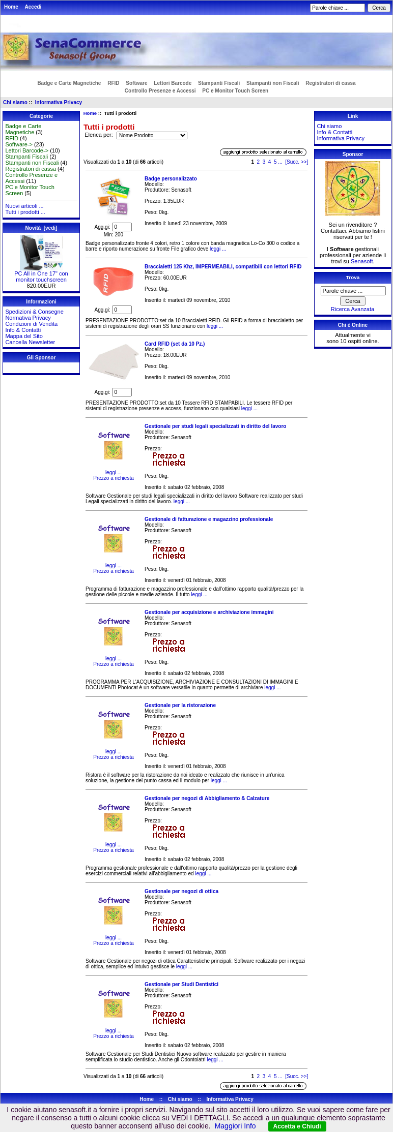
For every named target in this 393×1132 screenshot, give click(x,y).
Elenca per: (100, 135)
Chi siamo (15, 102)
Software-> (19, 144)
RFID (113, 83)
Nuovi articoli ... (24, 206)
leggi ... (217, 249)
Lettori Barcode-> (26, 150)
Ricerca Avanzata (352, 309)
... (280, 162)
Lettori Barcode (172, 83)
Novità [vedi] (41, 228)
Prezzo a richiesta (113, 478)
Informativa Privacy (58, 102)
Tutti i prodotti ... (25, 212)
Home (11, 7)
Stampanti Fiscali (219, 83)
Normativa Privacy (27, 318)
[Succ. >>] (296, 162)
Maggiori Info (235, 1126)
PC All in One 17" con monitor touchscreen (41, 274)
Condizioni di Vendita (31, 324)
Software (136, 83)
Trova (352, 277)
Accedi (33, 7)
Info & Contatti (23, 330)
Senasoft (362, 261)
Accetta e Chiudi (297, 1126)
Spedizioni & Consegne (34, 312)
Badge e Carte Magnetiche (69, 83)
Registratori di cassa (330, 83)
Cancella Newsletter (30, 342)
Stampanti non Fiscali (272, 83)
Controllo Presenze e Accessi (160, 91)
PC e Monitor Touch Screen (235, 91)
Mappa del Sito (23, 336)
